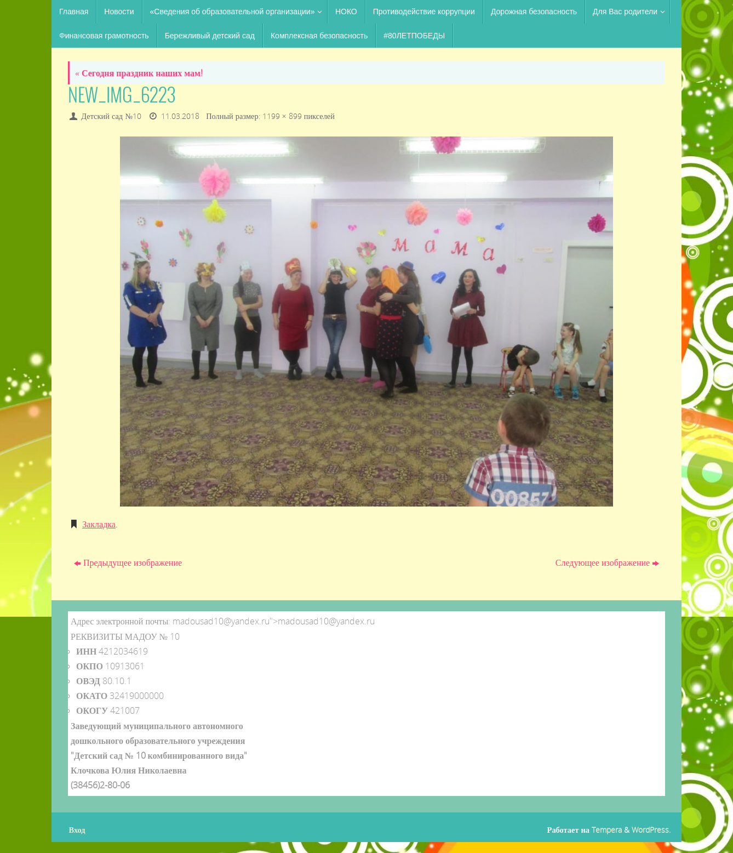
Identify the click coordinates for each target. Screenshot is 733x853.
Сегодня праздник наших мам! (139, 73)
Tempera (607, 829)
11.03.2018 (180, 116)
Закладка (99, 524)
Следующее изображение (607, 562)
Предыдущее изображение (128, 562)
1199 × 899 (282, 116)
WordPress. (651, 829)
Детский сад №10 (111, 116)
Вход (77, 829)
